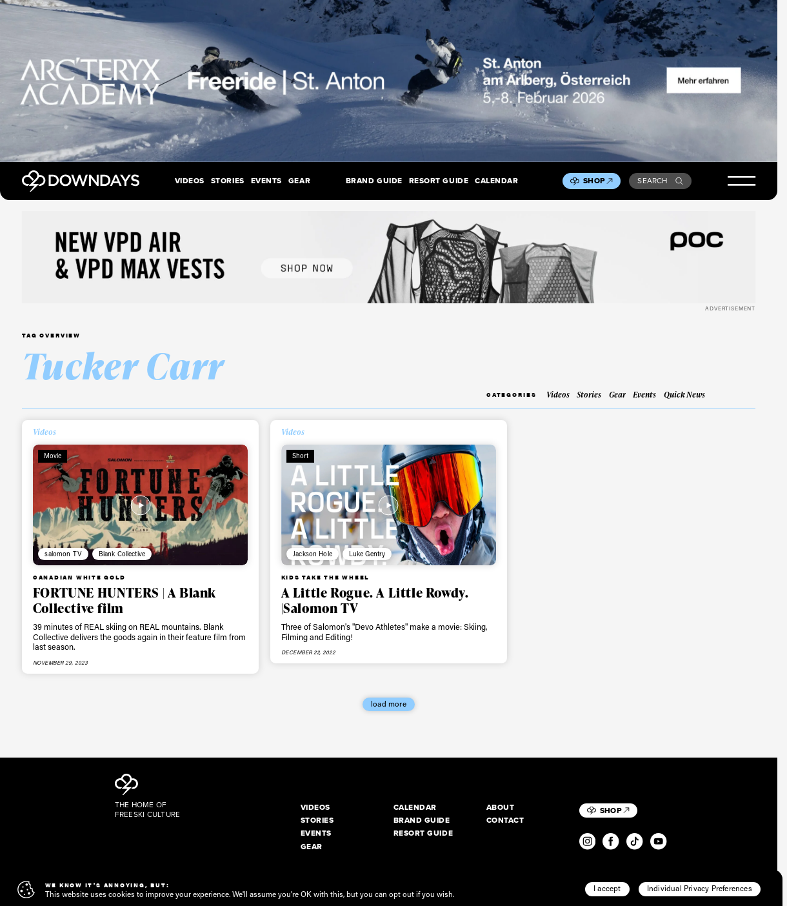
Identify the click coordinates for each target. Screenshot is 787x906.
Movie (53, 455)
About (500, 807)
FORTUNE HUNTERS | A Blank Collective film (124, 600)
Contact (505, 820)
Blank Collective (122, 553)
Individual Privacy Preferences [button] (699, 888)
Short (300, 455)
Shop (598, 180)
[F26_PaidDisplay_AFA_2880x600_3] (388, 81)
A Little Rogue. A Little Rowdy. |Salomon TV (375, 600)
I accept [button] (607, 888)
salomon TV (63, 553)
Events (266, 181)
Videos (189, 181)
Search (659, 180)
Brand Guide (374, 181)
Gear (299, 181)
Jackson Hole (312, 553)
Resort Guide (438, 181)
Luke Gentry (367, 553)
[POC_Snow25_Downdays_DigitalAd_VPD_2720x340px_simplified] (388, 257)
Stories (227, 181)
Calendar (496, 181)
